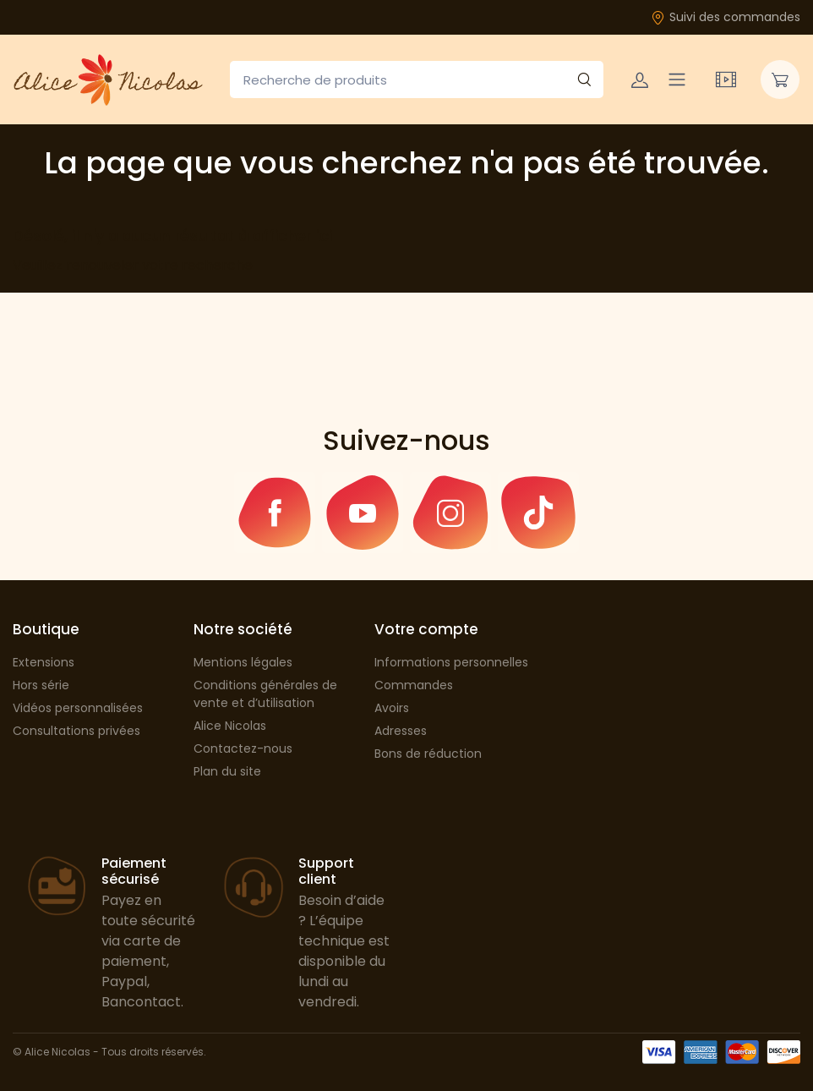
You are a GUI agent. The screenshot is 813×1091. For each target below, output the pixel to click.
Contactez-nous (243, 748)
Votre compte (426, 629)
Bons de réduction (428, 753)
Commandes (413, 685)
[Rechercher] (584, 80)
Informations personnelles (451, 662)
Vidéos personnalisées (78, 707)
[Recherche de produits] (416, 80)
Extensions (43, 662)
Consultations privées (76, 730)
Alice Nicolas (230, 725)
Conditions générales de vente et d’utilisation (265, 694)
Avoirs (391, 707)
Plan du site (227, 771)
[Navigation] (677, 79)
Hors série (41, 685)
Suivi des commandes (725, 16)
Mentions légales (243, 662)
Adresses (400, 730)
